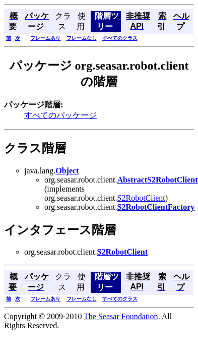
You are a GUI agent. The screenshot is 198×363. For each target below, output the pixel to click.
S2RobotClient (141, 198)
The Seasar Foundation (121, 316)
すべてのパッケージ (60, 115)
